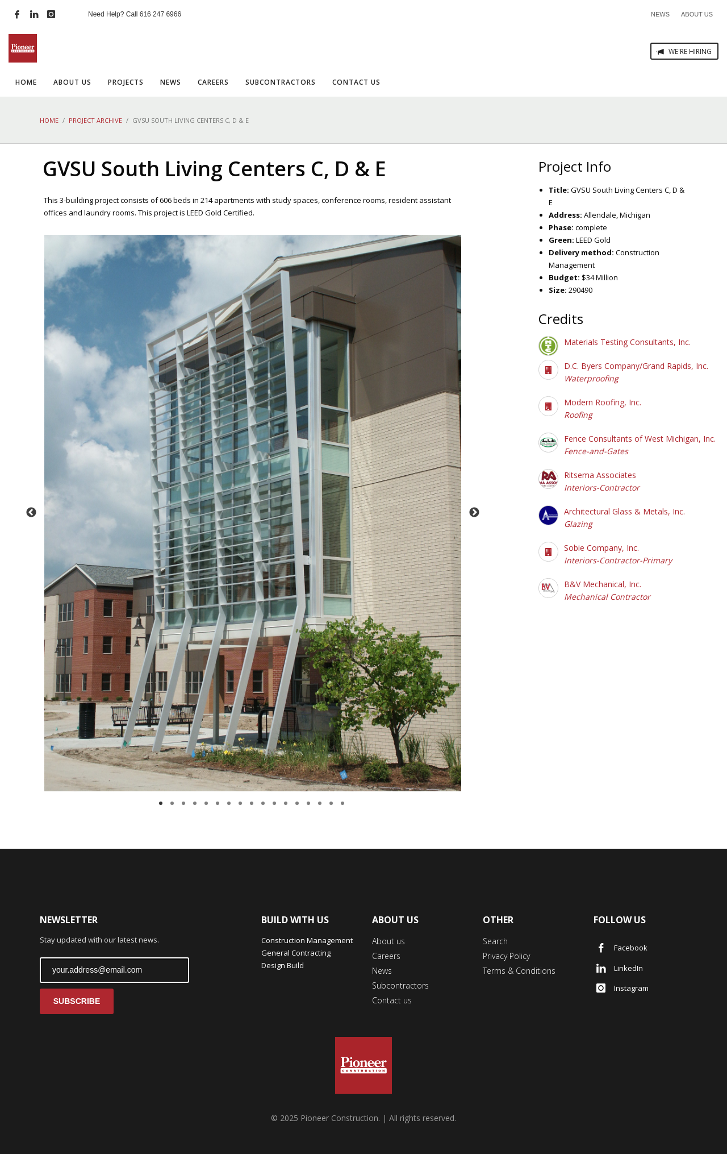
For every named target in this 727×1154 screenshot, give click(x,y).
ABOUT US (697, 14)
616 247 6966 (160, 14)
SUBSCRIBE (76, 1001)
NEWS (660, 14)
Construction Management (307, 940)
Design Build (282, 965)
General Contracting (296, 953)
